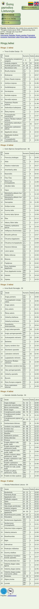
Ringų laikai (24, 37)
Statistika (12, 35)
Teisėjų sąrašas (21, 35)
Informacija (4, 35)
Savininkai (11, 37)
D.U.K (6, 23)
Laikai (18, 37)
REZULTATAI (9, 19)
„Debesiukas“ (12, 595)
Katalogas (32, 37)
